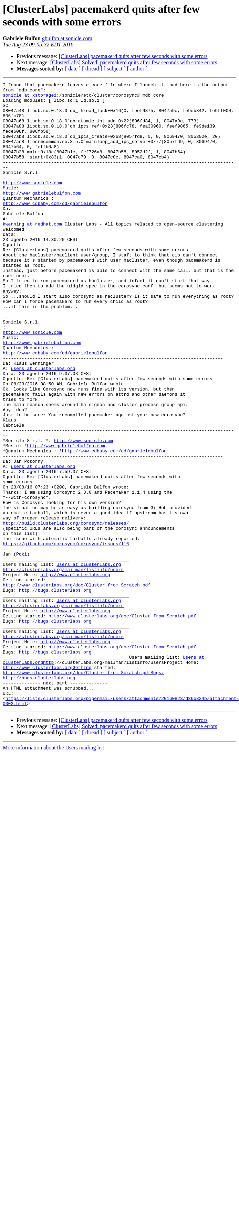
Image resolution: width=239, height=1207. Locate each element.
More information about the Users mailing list (53, 872)
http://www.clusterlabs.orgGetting (47, 785)
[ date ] (73, 69)
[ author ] (137, 69)
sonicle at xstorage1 (29, 98)
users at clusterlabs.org (43, 426)
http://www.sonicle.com (32, 203)
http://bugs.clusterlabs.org (55, 692)
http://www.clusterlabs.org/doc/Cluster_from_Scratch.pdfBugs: (83, 791)
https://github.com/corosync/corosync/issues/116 (66, 636)
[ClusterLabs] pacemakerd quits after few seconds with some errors (133, 56)
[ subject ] (115, 69)
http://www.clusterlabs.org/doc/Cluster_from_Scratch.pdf (76, 686)
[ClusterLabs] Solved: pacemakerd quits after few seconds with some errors (133, 62)
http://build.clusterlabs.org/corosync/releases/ (66, 611)
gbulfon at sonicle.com (67, 38)
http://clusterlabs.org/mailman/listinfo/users (63, 667)
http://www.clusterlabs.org (75, 673)
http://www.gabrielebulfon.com (42, 215)
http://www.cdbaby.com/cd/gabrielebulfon (55, 228)
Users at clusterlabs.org (88, 661)
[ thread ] (92, 69)
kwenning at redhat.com (32, 253)
